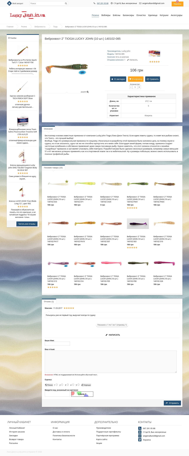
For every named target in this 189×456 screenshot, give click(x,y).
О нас (55, 428)
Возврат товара (16, 439)
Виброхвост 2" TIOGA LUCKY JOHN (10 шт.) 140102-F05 (109, 278)
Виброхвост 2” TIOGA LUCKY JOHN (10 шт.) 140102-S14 (83, 278)
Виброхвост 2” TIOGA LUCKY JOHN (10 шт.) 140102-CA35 (109, 199)
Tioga (55, 27)
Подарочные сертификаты (108, 431)
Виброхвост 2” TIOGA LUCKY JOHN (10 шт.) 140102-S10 (162, 239)
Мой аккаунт (17, 3)
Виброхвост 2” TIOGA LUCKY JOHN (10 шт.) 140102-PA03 (162, 199)
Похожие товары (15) (53, 168)
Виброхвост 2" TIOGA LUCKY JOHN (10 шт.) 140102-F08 (136, 278)
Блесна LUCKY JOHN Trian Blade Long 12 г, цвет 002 (22, 202)
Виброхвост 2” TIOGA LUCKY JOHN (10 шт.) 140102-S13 (56, 278)
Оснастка (141, 15)
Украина (147, 439)
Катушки (164, 15)
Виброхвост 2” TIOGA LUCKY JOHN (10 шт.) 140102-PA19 (83, 239)
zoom (84, 91)
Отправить (172, 403)
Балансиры (128, 15)
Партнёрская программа (107, 435)
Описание (48, 129)
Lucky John (126, 51)
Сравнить (154, 79)
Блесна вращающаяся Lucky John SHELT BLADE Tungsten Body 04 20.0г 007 (22, 167)
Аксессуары (176, 15)
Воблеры (105, 15)
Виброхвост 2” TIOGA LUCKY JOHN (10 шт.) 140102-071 (83, 199)
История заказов (17, 431)
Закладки (13, 435)
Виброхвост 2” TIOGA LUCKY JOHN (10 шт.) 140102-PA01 (136, 199)
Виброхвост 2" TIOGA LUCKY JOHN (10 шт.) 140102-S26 (162, 278)
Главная (10, 27)
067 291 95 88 (102, 3)
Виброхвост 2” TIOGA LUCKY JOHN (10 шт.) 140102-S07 (109, 239)
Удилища (152, 15)
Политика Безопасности (64, 435)
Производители (103, 428)
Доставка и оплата (61, 431)
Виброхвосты (40, 27)
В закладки (119, 79)
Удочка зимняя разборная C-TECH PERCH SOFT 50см (22, 97)
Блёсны (116, 15)
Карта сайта (101, 439)
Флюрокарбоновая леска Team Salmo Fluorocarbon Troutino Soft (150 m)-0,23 (22, 131)
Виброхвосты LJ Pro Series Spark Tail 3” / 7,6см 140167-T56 (23, 61)
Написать (132, 60)
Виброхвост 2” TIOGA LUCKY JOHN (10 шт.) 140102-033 (56, 199)
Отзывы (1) (49, 301)
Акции (99, 443)
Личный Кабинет (17, 428)
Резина (95, 15)
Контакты (57, 439)
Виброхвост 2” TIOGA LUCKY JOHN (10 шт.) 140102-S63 (136, 239)
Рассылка (13, 443)
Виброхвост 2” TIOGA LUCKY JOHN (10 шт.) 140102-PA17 (56, 239)
